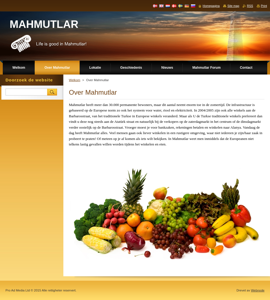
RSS (250, 5)
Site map (233, 5)
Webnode (257, 290)
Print (264, 5)
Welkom (74, 80)
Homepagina (211, 5)
